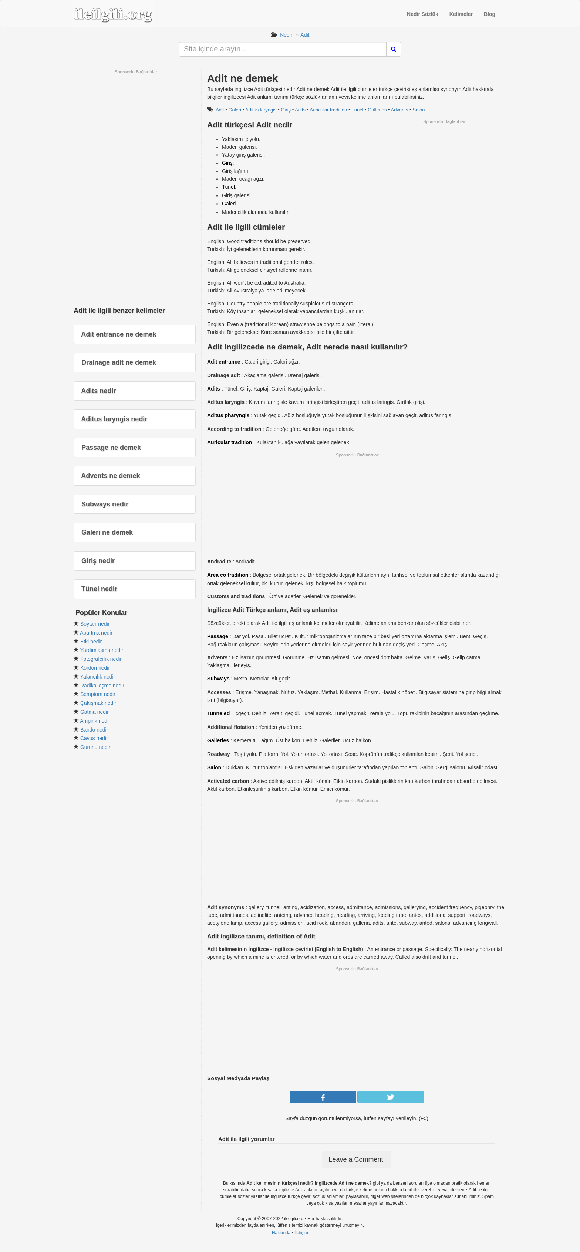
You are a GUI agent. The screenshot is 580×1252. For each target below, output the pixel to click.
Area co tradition (227, 575)
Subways (218, 679)
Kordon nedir (95, 668)
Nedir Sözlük (422, 14)
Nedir (286, 35)
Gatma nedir (94, 712)
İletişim (301, 1232)
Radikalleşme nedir (102, 686)
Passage (217, 636)
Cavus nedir (94, 738)
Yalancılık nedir (97, 677)
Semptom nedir (97, 694)
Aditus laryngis (261, 110)
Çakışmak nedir (98, 703)
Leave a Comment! (356, 1159)
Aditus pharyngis (228, 415)
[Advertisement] (444, 176)
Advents (399, 110)
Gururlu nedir (95, 747)
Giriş (286, 110)
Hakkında (281, 1232)
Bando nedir (94, 730)
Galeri (234, 110)
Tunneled (218, 713)
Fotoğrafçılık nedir (101, 659)
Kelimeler (461, 14)
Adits (300, 110)
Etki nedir (91, 642)
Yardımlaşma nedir (101, 650)
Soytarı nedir (94, 624)
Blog (489, 14)
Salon (418, 110)
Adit (304, 35)
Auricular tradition (328, 110)
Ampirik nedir (95, 721)
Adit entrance (223, 362)
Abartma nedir (96, 633)
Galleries (377, 110)
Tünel (357, 110)
